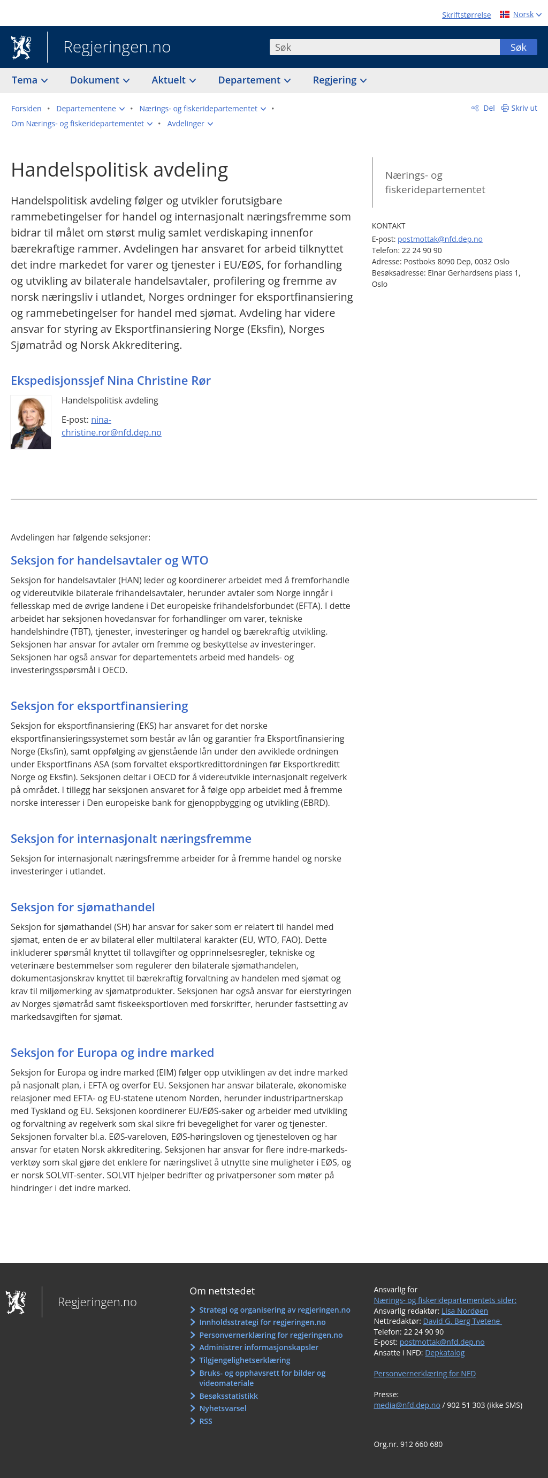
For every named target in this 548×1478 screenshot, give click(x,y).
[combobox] (385, 47)
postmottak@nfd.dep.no (440, 239)
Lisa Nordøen (465, 1311)
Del (488, 108)
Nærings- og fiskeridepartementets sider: (445, 1300)
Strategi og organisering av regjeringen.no (275, 1310)
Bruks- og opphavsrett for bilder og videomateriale (262, 1378)
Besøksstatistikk (228, 1396)
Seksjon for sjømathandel (83, 906)
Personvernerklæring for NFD (425, 1373)
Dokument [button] (96, 79)
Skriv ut (525, 108)
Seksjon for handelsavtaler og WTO (110, 560)
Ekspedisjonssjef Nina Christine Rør (111, 380)
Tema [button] (26, 79)
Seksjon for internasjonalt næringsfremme (131, 838)
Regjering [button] (336, 79)
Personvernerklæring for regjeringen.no (270, 1335)
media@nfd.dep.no (407, 1405)
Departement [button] (250, 79)
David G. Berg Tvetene (463, 1321)
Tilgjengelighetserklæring (244, 1360)
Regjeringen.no (109, 47)
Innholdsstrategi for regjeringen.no (262, 1322)
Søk (519, 47)
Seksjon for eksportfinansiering (99, 705)
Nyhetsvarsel (222, 1408)
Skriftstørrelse (466, 15)
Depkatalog (445, 1352)
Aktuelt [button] (170, 79)
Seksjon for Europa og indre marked (113, 1052)
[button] (90, 108)
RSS (205, 1421)
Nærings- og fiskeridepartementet (435, 182)
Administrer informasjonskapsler (258, 1347)
